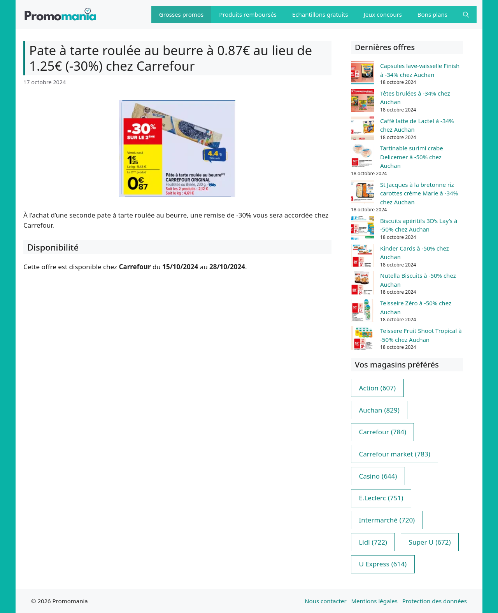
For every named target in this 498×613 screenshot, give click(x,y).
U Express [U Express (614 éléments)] (383, 564)
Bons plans (432, 14)
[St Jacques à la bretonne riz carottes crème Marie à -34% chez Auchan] (362, 193)
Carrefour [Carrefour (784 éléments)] (382, 432)
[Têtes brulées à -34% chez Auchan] (362, 102)
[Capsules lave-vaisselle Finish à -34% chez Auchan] (362, 74)
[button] (466, 14)
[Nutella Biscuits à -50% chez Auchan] (362, 284)
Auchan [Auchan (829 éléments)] (379, 410)
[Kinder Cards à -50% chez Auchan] (362, 257)
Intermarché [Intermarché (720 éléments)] (387, 520)
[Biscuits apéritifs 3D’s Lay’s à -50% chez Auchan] (362, 229)
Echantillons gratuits (320, 14)
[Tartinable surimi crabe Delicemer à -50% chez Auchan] (362, 156)
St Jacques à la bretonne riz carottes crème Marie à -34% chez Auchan (419, 193)
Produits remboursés (248, 14)
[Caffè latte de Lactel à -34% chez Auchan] (362, 129)
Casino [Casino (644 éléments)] (378, 476)
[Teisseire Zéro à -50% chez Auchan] (362, 311)
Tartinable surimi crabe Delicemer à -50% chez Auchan (411, 156)
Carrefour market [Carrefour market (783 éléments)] (394, 454)
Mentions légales (374, 601)
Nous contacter (325, 601)
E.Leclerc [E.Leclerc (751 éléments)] (381, 498)
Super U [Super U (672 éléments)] (430, 542)
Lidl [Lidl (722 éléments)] (373, 542)
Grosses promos (181, 14)
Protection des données (434, 601)
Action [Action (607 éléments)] (377, 388)
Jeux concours (383, 14)
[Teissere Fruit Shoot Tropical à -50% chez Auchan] (362, 339)
